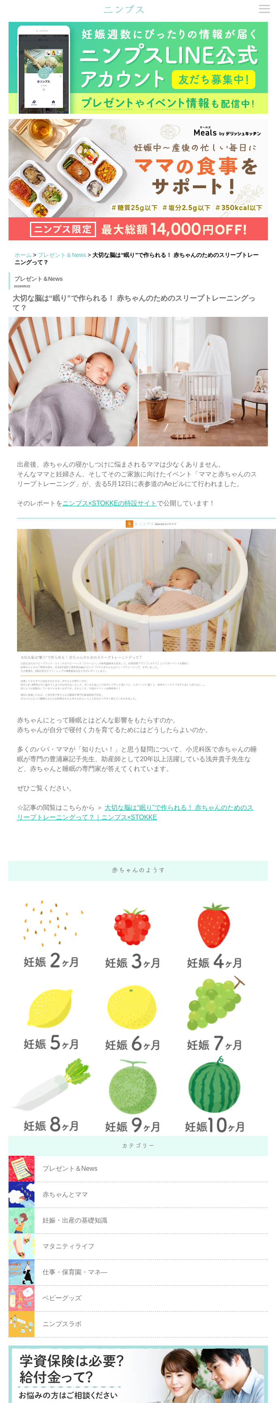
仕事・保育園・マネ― (75, 1272)
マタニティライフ (68, 1246)
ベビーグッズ (62, 1298)
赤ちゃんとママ (65, 1194)
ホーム (23, 255)
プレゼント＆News (62, 255)
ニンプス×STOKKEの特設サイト (109, 503)
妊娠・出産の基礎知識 (75, 1220)
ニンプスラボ (62, 1323)
